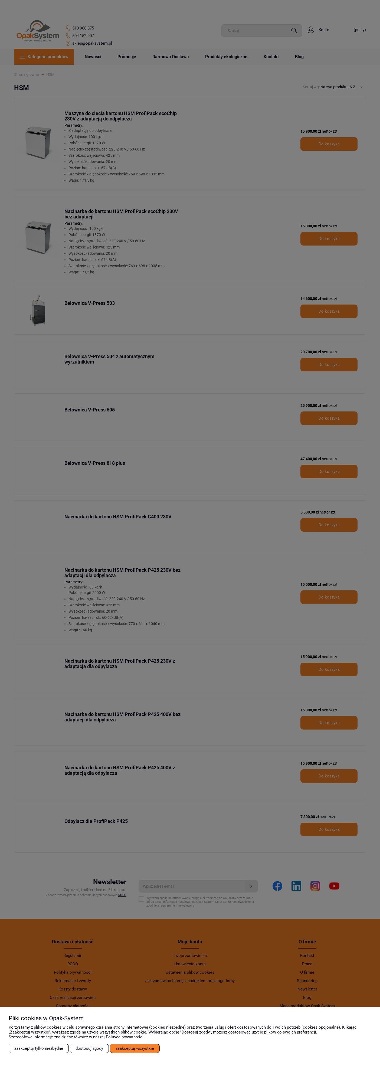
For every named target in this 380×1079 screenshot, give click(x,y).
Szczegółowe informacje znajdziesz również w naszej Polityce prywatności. (77, 1037)
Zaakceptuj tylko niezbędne (38, 1048)
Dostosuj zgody (89, 1048)
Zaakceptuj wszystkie (135, 1048)
